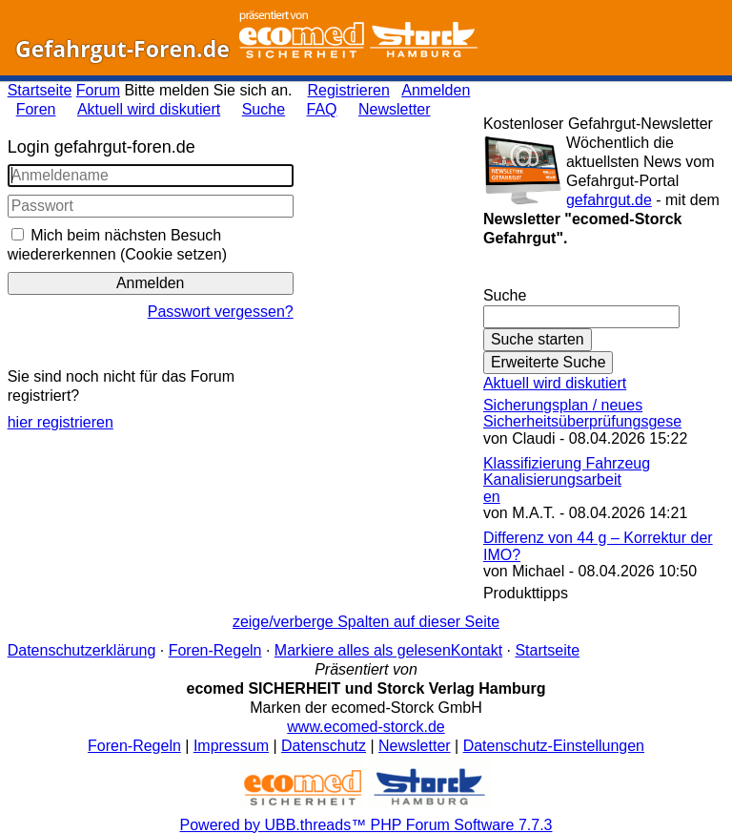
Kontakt (476, 650)
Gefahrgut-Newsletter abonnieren (603, 276)
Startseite (40, 90)
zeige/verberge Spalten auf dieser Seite (366, 622)
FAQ (322, 109)
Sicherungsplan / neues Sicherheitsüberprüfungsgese (582, 413)
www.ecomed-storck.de (365, 727)
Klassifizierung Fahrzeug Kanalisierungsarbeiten (566, 480)
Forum (98, 90)
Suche (263, 109)
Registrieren (349, 90)
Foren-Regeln (215, 650)
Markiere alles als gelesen (362, 650)
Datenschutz (323, 746)
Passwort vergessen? (221, 311)
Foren (36, 109)
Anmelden (435, 90)
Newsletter (394, 109)
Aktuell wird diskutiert (148, 109)
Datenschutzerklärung (82, 650)
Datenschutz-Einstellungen (553, 746)
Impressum (231, 746)
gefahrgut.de (609, 200)
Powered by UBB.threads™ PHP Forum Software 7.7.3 (366, 825)
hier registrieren (60, 422)
